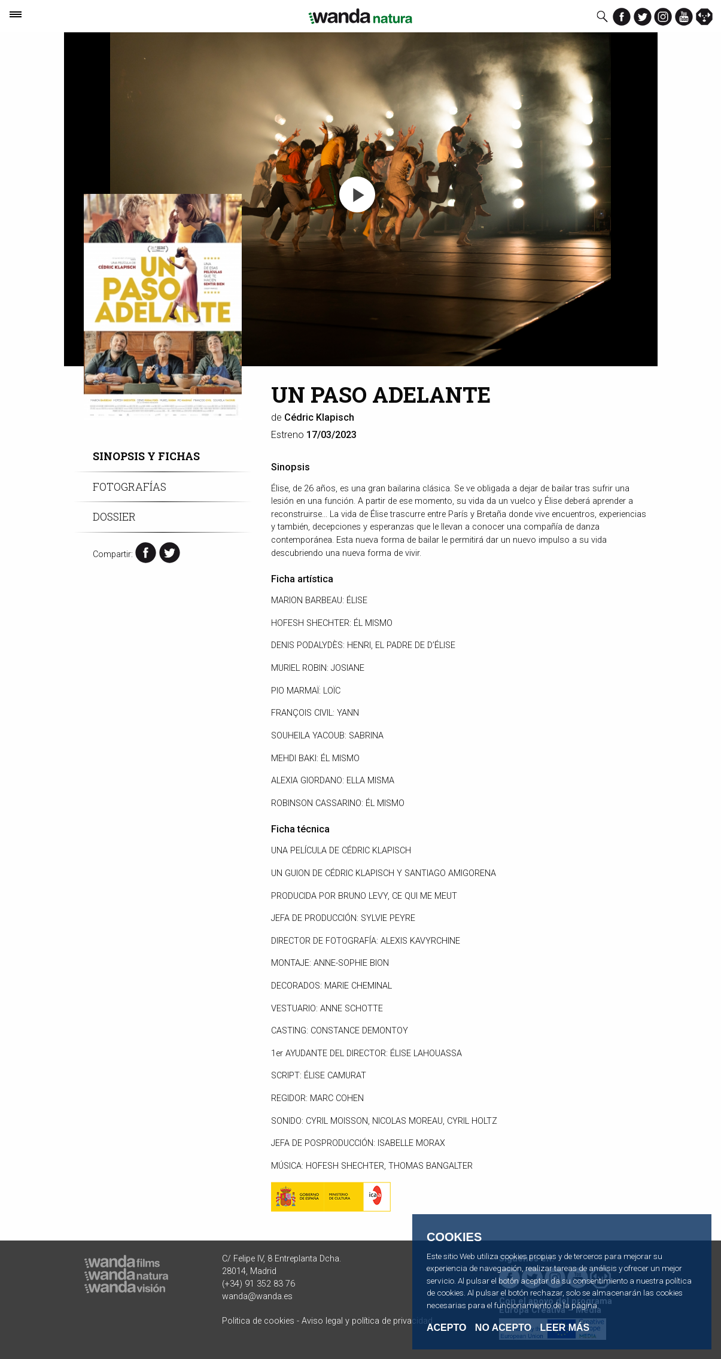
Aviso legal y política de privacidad (367, 1321)
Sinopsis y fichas (146, 456)
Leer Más (565, 1327)
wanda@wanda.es (257, 1296)
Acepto (446, 1328)
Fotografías (129, 487)
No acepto (503, 1328)
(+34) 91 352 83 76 (258, 1284)
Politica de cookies (258, 1321)
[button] (357, 194)
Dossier (114, 517)
